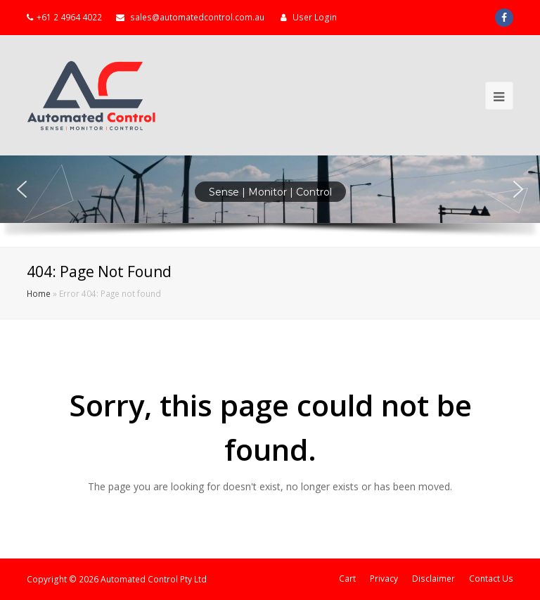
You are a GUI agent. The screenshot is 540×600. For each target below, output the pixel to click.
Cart (347, 579)
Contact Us (491, 579)
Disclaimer (433, 579)
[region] (270, 201)
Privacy (384, 579)
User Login (314, 17)
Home (39, 293)
